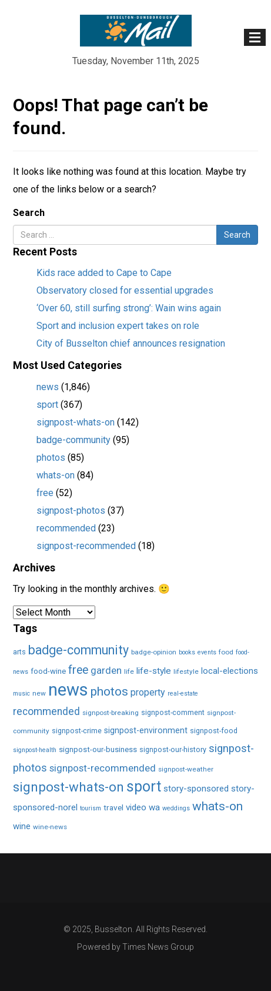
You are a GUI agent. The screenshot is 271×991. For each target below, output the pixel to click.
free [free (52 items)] (78, 670)
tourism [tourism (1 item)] (90, 808)
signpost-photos (70, 510)
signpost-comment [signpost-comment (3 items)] (173, 712)
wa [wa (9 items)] (154, 807)
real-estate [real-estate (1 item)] (183, 693)
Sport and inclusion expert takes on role (117, 325)
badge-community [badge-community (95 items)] (78, 650)
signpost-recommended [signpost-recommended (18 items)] (102, 768)
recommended (66, 528)
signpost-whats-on (75, 422)
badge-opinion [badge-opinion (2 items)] (153, 652)
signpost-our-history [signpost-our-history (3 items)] (172, 749)
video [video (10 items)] (136, 807)
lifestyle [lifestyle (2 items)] (186, 671)
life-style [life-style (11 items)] (153, 671)
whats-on (55, 475)
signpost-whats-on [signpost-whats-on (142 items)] (68, 786)
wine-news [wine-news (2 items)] (50, 827)
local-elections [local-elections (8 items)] (229, 671)
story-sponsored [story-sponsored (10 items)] (196, 788)
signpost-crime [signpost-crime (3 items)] (77, 730)
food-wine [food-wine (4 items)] (48, 671)
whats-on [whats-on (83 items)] (217, 806)
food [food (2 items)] (226, 652)
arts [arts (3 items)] (19, 651)
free (44, 492)
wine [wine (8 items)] (22, 826)
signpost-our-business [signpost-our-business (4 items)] (98, 749)
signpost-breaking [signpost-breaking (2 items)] (110, 713)
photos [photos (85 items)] (109, 691)
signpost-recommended (86, 545)
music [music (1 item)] (21, 693)
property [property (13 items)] (148, 692)
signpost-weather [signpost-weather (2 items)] (185, 769)
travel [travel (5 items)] (113, 807)
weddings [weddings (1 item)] (176, 808)
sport (47, 404)
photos (50, 457)
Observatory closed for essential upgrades (124, 290)
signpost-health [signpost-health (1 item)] (34, 750)
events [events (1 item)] (207, 652)
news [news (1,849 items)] (68, 690)
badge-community (73, 439)
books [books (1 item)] (187, 652)
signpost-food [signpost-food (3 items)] (213, 730)
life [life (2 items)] (129, 671)
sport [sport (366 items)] (143, 786)
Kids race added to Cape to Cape (104, 272)
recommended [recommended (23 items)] (46, 711)
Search (29, 212)
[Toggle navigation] (255, 37)
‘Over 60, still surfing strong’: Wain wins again (128, 308)
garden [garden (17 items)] (106, 670)
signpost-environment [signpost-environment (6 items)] (146, 730)
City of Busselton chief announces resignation (130, 343)
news (47, 387)
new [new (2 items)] (39, 693)
